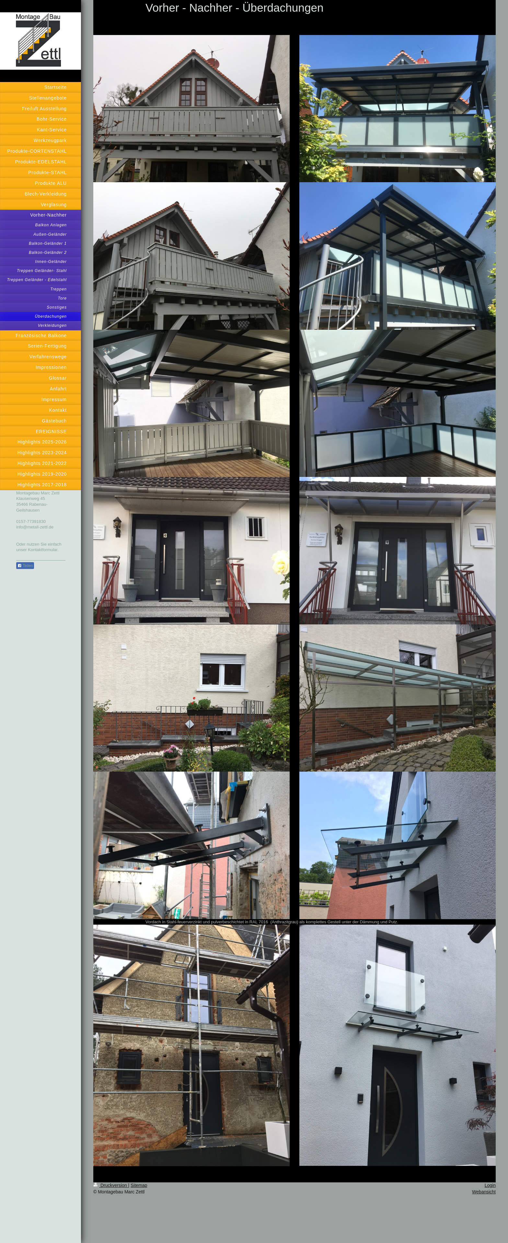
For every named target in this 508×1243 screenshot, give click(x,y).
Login (490, 1185)
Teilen (25, 565)
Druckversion (110, 1185)
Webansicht (484, 1191)
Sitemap (139, 1185)
